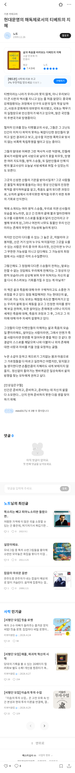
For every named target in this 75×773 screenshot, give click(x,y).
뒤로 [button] (6, 4)
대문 (61, 4)
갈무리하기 (61, 766)
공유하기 (69, 766)
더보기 (69, 4)
